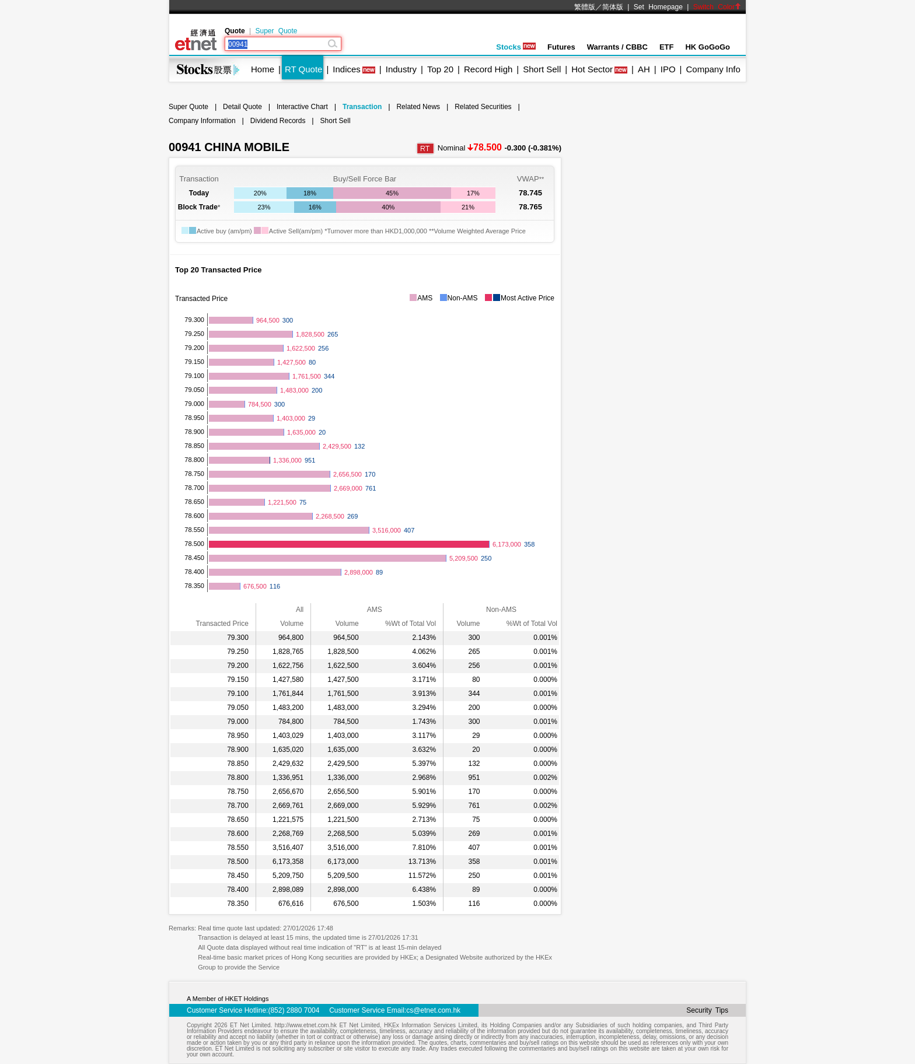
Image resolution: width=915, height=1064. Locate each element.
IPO (668, 69)
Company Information (202, 121)
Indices (347, 69)
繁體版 (584, 7)
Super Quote (276, 31)
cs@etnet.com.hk (433, 1010)
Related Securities (483, 107)
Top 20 (440, 69)
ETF (666, 47)
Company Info (713, 69)
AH (644, 69)
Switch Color (717, 7)
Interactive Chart (302, 107)
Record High (488, 69)
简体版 (612, 7)
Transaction (362, 107)
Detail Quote (242, 107)
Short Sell (542, 69)
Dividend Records (278, 121)
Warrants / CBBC (617, 47)
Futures (561, 47)
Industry (401, 69)
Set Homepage (658, 7)
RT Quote (303, 69)
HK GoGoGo (707, 47)
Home (262, 69)
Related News (418, 107)
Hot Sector (592, 69)
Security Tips (707, 1010)
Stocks (516, 47)
